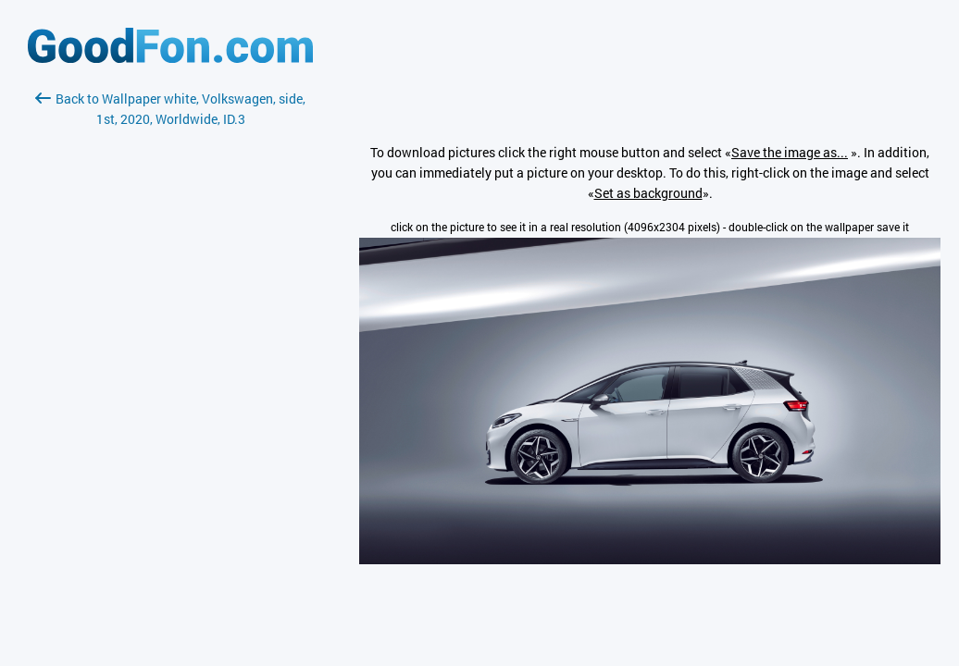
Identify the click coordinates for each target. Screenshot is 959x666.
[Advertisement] (170, 349)
